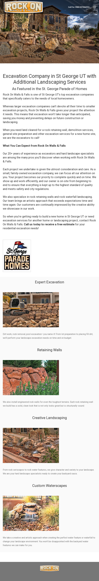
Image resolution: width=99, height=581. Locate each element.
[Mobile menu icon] (94, 7)
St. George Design (75, 575)
